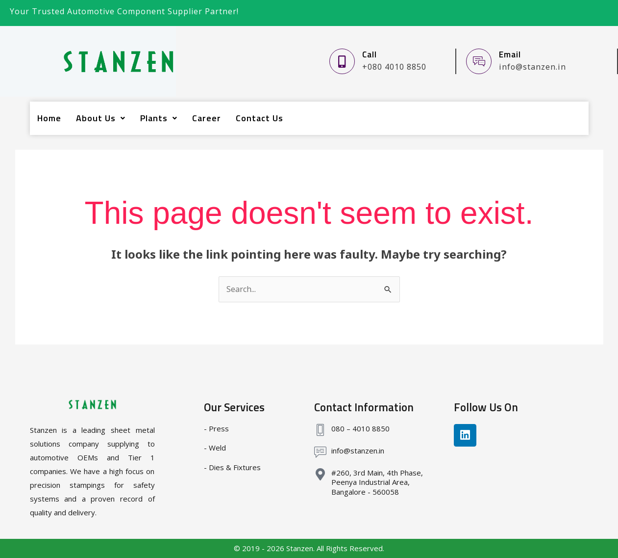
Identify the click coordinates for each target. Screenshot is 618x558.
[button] (101, 118)
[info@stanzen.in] (320, 452)
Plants (158, 118)
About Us (100, 118)
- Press (216, 428)
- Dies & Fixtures (232, 467)
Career (206, 118)
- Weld (215, 447)
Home (49, 118)
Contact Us (259, 118)
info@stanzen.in (357, 450)
